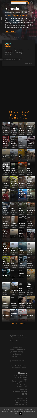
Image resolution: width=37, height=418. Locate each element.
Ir (19, 59)
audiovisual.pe (21, 349)
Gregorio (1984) (15, 341)
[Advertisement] (18, 88)
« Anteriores (15, 323)
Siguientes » (22, 323)
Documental (8, 51)
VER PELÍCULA (10, 31)
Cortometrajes (19, 53)
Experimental (8, 53)
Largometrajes (19, 49)
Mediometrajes (19, 51)
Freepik (23, 360)
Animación (7, 55)
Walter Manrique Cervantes (17, 15)
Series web (29, 49)
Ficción (6, 49)
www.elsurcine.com (21, 404)
